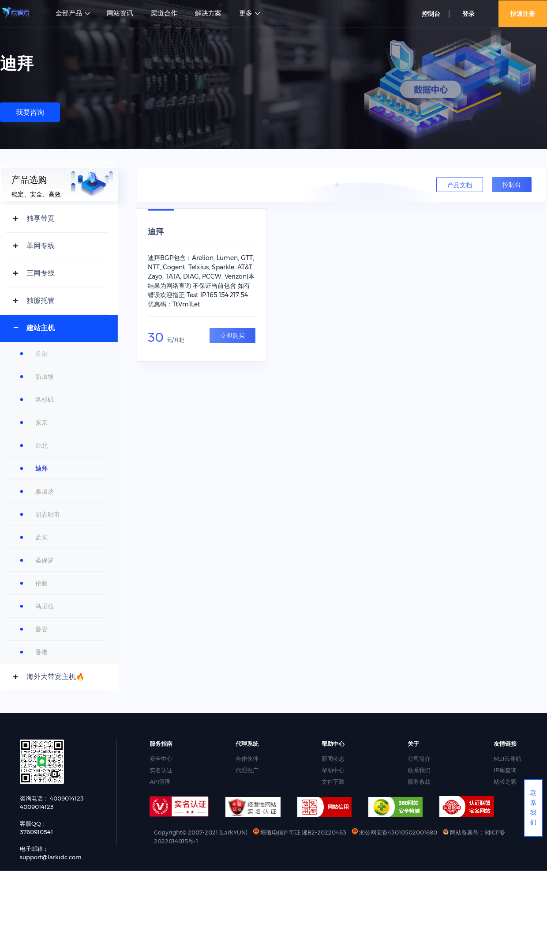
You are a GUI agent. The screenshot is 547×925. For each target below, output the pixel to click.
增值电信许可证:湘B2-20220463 (299, 832)
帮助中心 (333, 770)
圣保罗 (44, 560)
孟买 (41, 537)
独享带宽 (40, 218)
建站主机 (40, 328)
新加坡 (44, 377)
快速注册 (522, 14)
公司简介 (419, 758)
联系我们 (419, 770)
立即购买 (232, 336)
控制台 (431, 14)
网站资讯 (120, 13)
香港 (41, 652)
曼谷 (41, 629)
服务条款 (419, 781)
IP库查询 (505, 770)
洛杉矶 (44, 400)
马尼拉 (44, 606)
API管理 (160, 781)
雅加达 (44, 491)
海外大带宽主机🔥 (55, 676)
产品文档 (459, 185)
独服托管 (40, 300)
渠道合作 (164, 13)
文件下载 (333, 781)
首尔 (41, 354)
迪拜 (41, 468)
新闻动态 (333, 758)
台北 (41, 445)
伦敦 (41, 583)
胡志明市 (47, 514)
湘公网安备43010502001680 (395, 832)
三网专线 (40, 273)
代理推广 (247, 770)
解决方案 (208, 13)
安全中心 (161, 758)
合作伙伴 (247, 758)
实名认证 (161, 770)
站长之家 (505, 781)
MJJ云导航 (507, 758)
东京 (41, 423)
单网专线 (40, 246)
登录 (468, 14)
